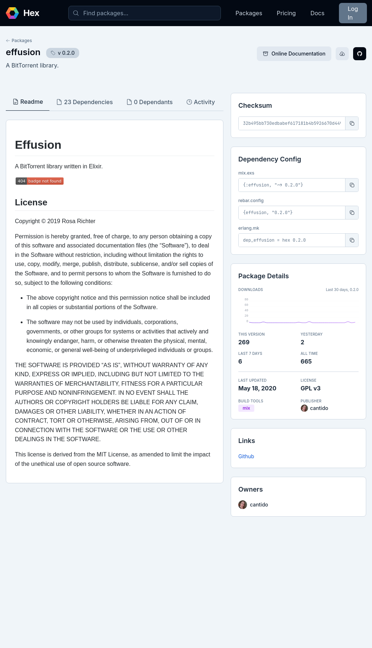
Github (246, 456)
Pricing (286, 13)
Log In (353, 13)
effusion (23, 52)
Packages (248, 13)
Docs (317, 13)
